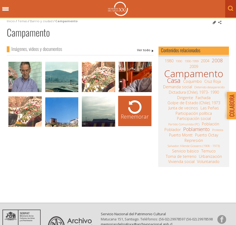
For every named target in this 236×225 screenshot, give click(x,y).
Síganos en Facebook (221, 219)
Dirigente (185, 97)
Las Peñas (210, 108)
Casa (173, 80)
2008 (217, 60)
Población (210, 124)
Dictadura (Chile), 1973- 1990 (194, 92)
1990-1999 (192, 61)
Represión (194, 140)
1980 (169, 60)
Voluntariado (208, 161)
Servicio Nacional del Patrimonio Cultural (133, 213)
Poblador (172, 129)
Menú (5, 9)
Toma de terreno (181, 156)
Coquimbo (192, 81)
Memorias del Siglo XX (118, 8)
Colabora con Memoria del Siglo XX (230, 105)
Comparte (219, 22)
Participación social (194, 118)
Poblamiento (196, 129)
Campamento (66, 21)
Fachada (203, 97)
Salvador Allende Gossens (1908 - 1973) (194, 146)
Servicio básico (185, 151)
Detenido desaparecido (209, 87)
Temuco (208, 151)
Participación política (194, 113)
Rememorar (135, 116)
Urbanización (210, 156)
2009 (193, 66)
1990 (179, 61)
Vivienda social (181, 161)
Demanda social (177, 86)
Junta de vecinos (183, 108)
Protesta (217, 130)
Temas (22, 21)
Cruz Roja (212, 81)
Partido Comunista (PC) (183, 124)
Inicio (11, 21)
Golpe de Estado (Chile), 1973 (193, 102)
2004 (205, 60)
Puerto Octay (206, 135)
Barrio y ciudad (41, 21)
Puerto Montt (181, 135)
